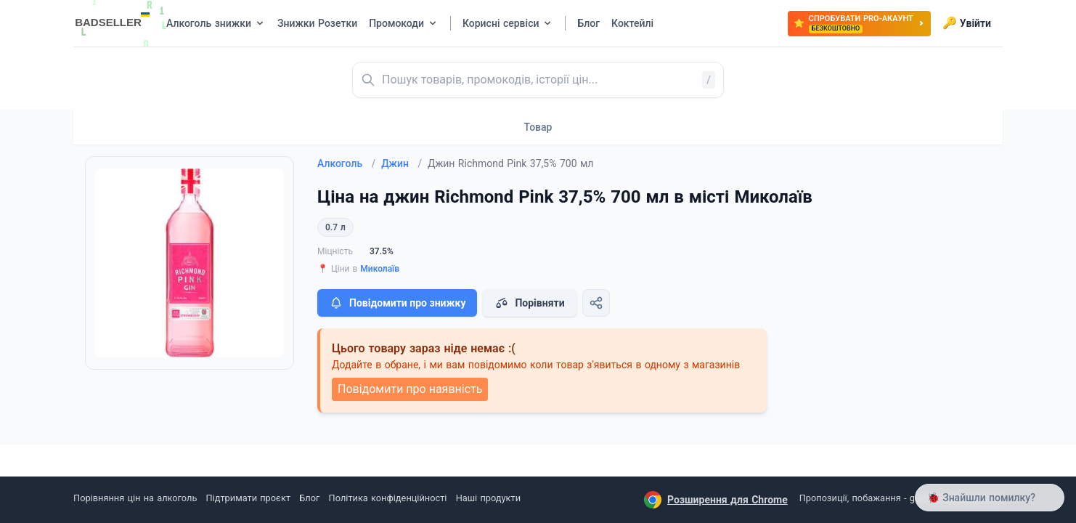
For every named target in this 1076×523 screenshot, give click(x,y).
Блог (309, 497)
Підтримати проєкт (248, 497)
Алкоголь (346, 163)
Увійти (966, 23)
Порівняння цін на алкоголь (135, 497)
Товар (538, 127)
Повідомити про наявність (410, 389)
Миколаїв (379, 269)
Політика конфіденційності (388, 497)
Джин (401, 163)
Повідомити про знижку (397, 303)
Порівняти (529, 303)
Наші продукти (488, 497)
